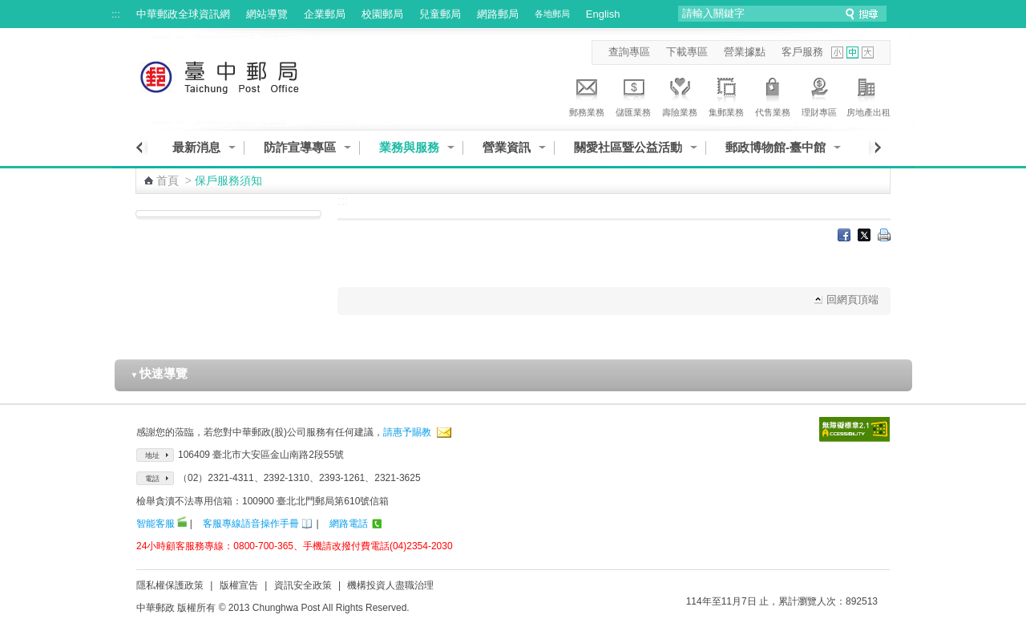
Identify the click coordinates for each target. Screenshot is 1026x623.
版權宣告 (239, 585)
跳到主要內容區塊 (8, 8)
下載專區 (687, 52)
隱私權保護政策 (170, 585)
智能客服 (155, 523)
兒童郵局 (440, 14)
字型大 (868, 53)
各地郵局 (552, 13)
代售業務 (772, 94)
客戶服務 (802, 52)
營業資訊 (507, 147)
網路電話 (348, 523)
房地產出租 (868, 94)
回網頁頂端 (852, 299)
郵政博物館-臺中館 (775, 147)
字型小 (837, 53)
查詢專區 (629, 52)
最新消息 (196, 147)
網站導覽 (267, 14)
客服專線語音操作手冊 (251, 523)
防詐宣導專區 (300, 147)
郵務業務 (587, 94)
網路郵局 (498, 14)
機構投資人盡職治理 (390, 585)
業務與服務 (409, 147)
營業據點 (744, 52)
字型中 (852, 53)
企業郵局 (324, 14)
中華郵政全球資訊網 (183, 14)
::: (115, 14)
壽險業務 (679, 94)
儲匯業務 (633, 94)
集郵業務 (726, 94)
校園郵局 (382, 14)
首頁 (167, 180)
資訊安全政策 (303, 585)
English (603, 14)
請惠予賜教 (407, 432)
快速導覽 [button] (159, 373)
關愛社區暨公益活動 (628, 147)
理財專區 (819, 94)
